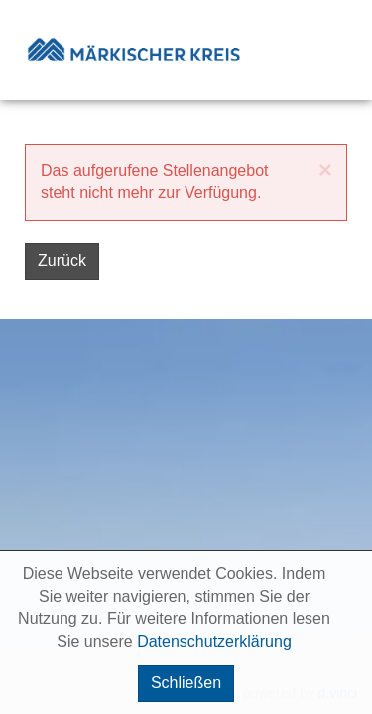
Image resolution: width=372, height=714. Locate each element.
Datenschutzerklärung (214, 641)
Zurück (62, 260)
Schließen (186, 682)
